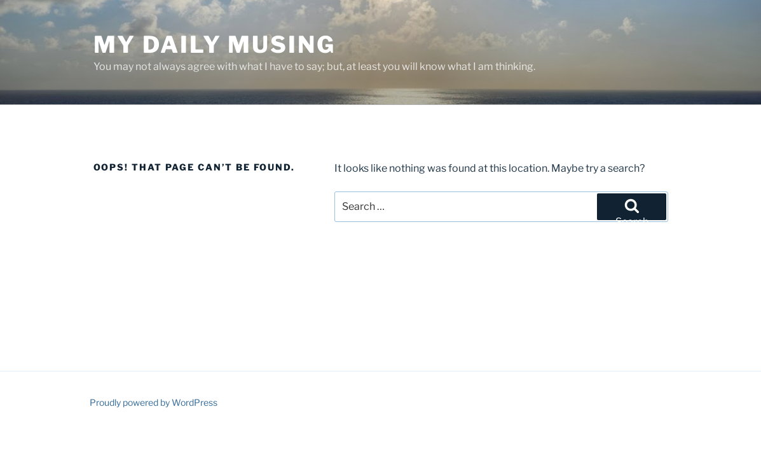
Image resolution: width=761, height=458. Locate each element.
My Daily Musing (214, 45)
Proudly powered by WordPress (153, 402)
